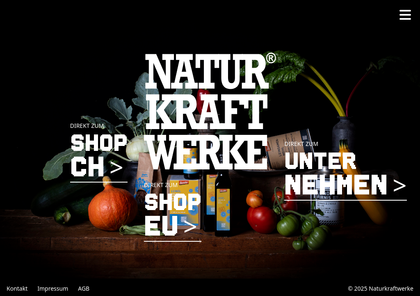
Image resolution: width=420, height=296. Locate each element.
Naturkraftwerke (391, 288)
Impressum (52, 288)
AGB (83, 288)
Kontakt (17, 288)
